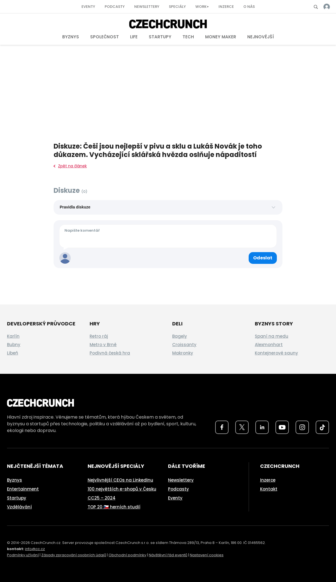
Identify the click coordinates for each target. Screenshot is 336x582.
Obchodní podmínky (127, 555)
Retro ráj (99, 336)
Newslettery (146, 6)
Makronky (182, 353)
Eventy (88, 6)
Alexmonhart (269, 345)
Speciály (177, 6)
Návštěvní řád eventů (168, 555)
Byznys (70, 37)
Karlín (13, 336)
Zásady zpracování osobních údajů (73, 555)
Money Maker (220, 37)
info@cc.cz (35, 549)
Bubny (13, 345)
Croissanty (184, 345)
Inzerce (226, 6)
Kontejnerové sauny (276, 353)
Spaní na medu (271, 336)
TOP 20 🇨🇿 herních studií (114, 507)
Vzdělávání (19, 507)
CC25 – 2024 (102, 498)
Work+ (202, 6)
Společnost (104, 37)
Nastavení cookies (207, 555)
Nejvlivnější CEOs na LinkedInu (120, 480)
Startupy (160, 37)
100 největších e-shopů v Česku (122, 489)
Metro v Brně (103, 345)
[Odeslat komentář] (263, 258)
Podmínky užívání (23, 555)
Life (134, 37)
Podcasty (115, 6)
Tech (188, 37)
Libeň (12, 353)
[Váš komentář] (168, 236)
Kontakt (268, 489)
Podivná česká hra (110, 353)
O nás (249, 6)
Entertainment (23, 489)
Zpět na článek (70, 166)
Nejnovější (260, 37)
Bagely (179, 336)
